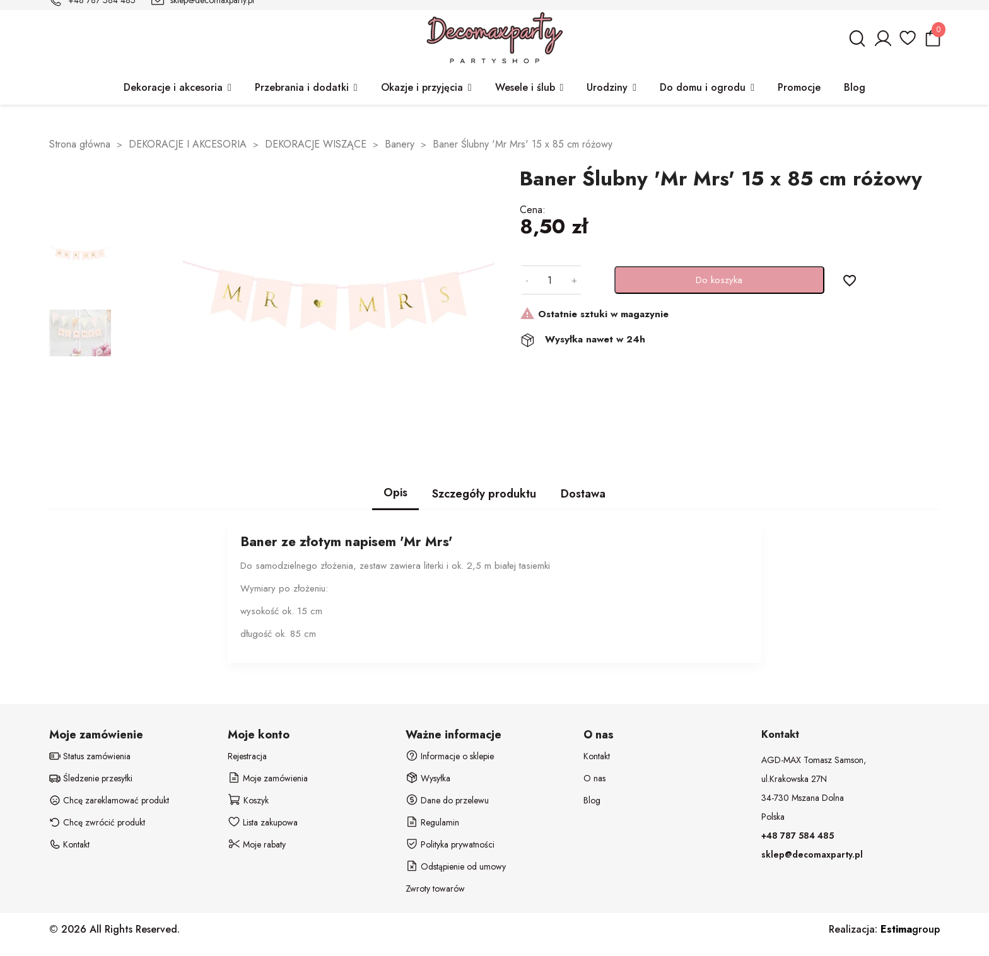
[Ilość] (550, 280)
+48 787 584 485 (797, 835)
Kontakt (596, 756)
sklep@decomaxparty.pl (812, 854)
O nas (594, 778)
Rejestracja (247, 756)
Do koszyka (719, 280)
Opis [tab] (395, 492)
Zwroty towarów (435, 888)
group (910, 929)
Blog (591, 800)
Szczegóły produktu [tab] (484, 494)
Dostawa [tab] (583, 494)
